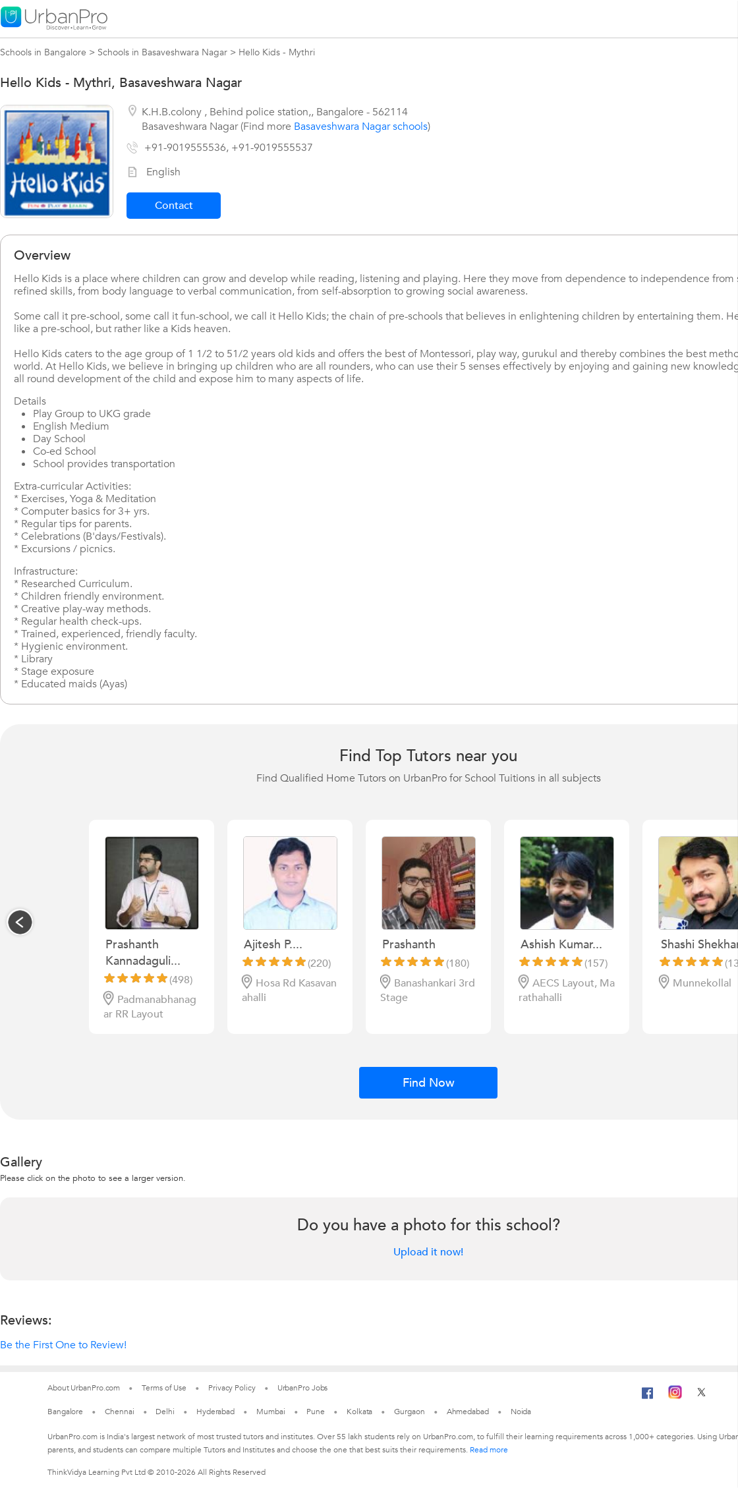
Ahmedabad (468, 1411)
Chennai (119, 1411)
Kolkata (359, 1411)
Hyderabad (215, 1411)
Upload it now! (428, 1252)
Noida (521, 1411)
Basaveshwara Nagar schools (361, 126)
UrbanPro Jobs (302, 1388)
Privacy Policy (232, 1388)
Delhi (165, 1411)
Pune (315, 1411)
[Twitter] (701, 1396)
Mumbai (270, 1411)
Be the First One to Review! (63, 1345)
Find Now (429, 1083)
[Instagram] (675, 1396)
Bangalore (65, 1411)
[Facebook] (648, 1398)
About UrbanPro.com (83, 1388)
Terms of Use (164, 1388)
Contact (174, 205)
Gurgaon (409, 1411)
